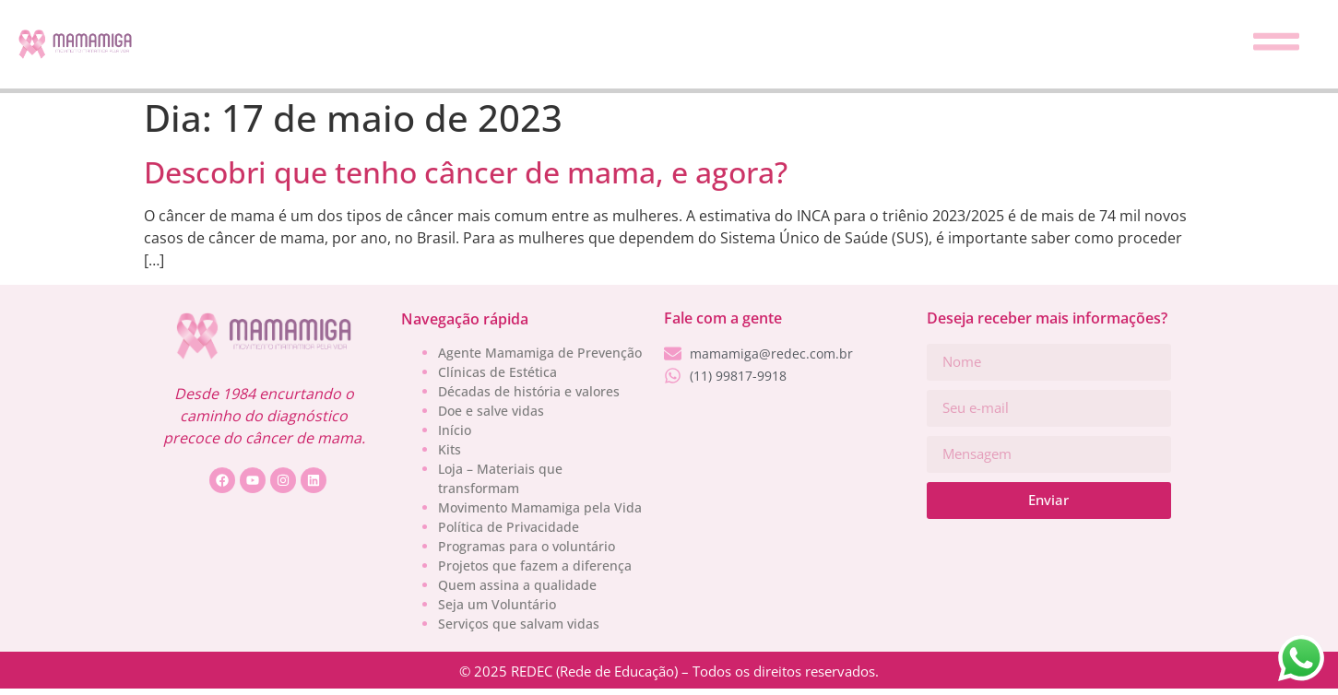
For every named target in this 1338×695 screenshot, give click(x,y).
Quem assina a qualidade (517, 585)
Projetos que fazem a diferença (535, 565)
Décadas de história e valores (529, 391)
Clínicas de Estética (497, 372)
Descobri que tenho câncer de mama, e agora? (465, 172)
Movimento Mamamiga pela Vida (540, 507)
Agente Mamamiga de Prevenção (540, 352)
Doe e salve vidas (491, 410)
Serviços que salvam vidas (518, 623)
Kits (449, 449)
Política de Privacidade (508, 527)
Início (454, 430)
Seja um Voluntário (497, 604)
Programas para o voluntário (526, 546)
